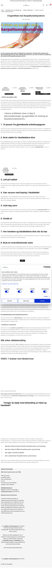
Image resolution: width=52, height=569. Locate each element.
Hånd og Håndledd (26, 19)
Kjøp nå (45, 94)
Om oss (3, 482)
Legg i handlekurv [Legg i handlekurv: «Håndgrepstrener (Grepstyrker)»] (38, 93)
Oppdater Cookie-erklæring (7, 486)
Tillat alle (42, 300)
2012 (17, 346)
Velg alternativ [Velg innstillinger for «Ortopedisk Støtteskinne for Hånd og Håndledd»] (26, 94)
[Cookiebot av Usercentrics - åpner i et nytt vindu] (44, 267)
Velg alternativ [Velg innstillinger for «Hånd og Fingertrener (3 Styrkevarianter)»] (9, 94)
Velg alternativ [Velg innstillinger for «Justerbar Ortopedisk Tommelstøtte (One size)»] (9, 175)
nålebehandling (17, 319)
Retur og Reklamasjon (6, 480)
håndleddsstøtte (39, 147)
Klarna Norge (19, 549)
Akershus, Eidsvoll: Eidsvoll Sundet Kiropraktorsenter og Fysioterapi (25, 448)
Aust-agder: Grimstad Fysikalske (14, 454)
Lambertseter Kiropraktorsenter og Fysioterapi (23, 397)
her (46, 444)
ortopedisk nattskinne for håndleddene (40, 66)
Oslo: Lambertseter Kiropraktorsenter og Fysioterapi (20, 457)
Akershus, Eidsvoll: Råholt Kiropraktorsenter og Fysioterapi (22, 451)
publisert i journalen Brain (17, 329)
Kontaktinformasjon (5, 478)
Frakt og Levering (5, 477)
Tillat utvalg (26, 300)
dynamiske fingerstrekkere (24, 68)
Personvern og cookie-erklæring (8, 484)
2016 (21, 346)
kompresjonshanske (42, 210)
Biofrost (46, 249)
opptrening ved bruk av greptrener (9, 68)
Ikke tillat (9, 300)
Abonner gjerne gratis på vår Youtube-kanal (11, 395)
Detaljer (46, 296)
